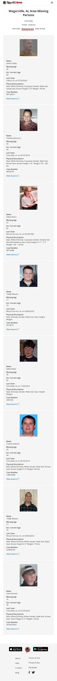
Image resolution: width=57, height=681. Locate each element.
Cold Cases (16, 29)
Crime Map (28, 21)
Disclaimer (33, 667)
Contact (18, 668)
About (17, 658)
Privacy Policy (34, 662)
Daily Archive (40, 29)
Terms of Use (34, 658)
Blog (17, 672)
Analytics (31, 25)
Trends (24, 25)
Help (17, 663)
